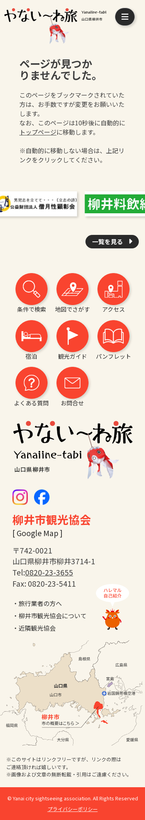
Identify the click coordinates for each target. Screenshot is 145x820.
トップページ (37, 132)
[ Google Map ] (37, 533)
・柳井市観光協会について (49, 615)
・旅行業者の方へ (37, 603)
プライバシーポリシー (73, 809)
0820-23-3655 (49, 572)
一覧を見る (108, 241)
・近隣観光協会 (34, 628)
